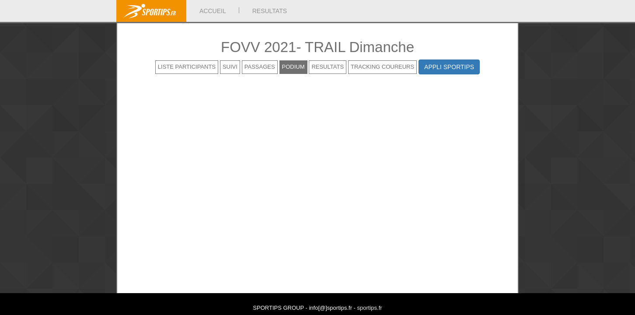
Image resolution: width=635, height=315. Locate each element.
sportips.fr (369, 307)
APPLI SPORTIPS (449, 66)
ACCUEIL (212, 10)
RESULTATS (269, 10)
